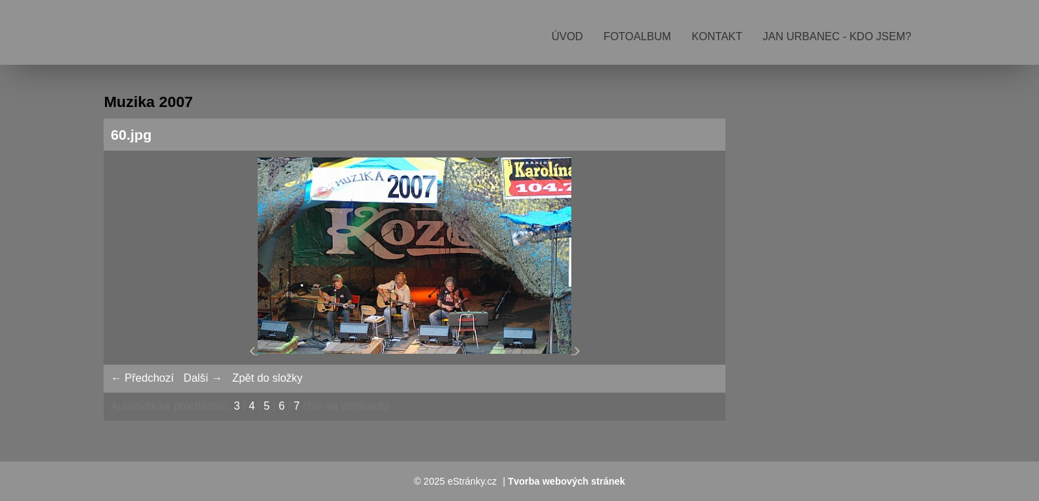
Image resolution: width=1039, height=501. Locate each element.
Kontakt (716, 36)
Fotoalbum (637, 36)
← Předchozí (141, 378)
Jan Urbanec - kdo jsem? (837, 36)
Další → (202, 378)
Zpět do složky (267, 378)
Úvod (567, 36)
